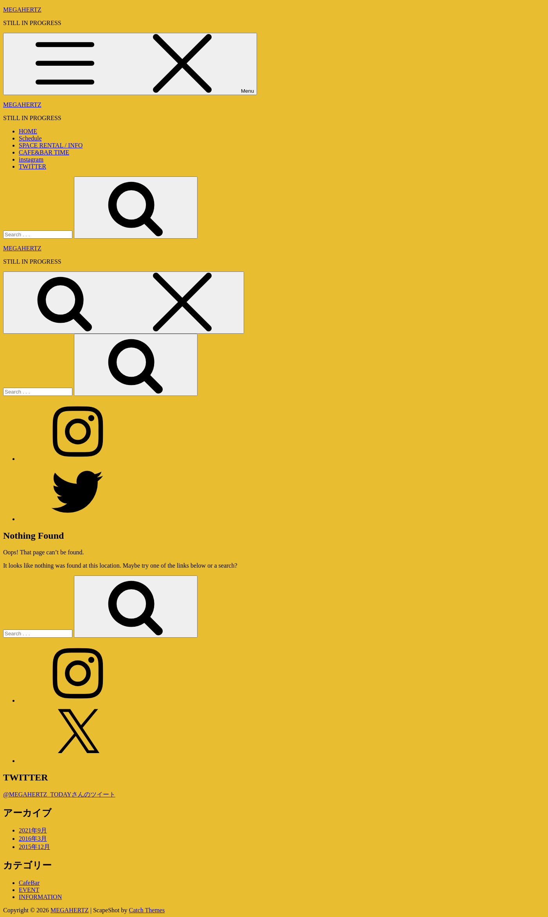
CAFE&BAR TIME (44, 152)
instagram (31, 159)
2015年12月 (34, 846)
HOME (28, 131)
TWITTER (32, 166)
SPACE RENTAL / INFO (51, 145)
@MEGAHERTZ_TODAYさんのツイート (59, 794)
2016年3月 (33, 838)
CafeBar (29, 882)
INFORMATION (40, 897)
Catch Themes (147, 910)
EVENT (29, 889)
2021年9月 (33, 830)
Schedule (30, 138)
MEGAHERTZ (22, 9)
